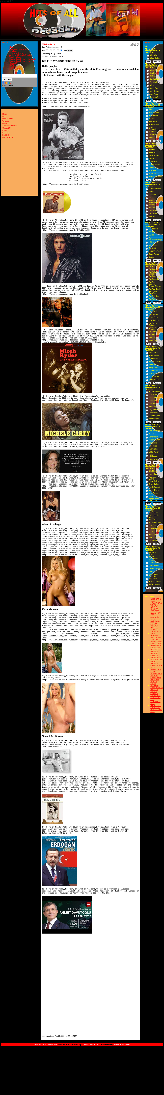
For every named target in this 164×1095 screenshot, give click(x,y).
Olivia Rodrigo (155, 58)
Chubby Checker (155, 286)
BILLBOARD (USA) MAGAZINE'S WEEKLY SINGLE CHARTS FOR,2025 (156, 605)
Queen (151, 257)
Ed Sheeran (154, 76)
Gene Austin (153, 437)
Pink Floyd (152, 232)
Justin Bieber (154, 91)
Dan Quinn (153, 562)
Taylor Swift (154, 97)
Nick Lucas (153, 446)
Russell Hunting (154, 581)
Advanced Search (9, 126)
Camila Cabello (155, 79)
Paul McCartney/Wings (155, 239)
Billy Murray (153, 471)
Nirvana (152, 149)
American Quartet (152, 478)
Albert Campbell (155, 534)
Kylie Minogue (154, 112)
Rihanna (152, 109)
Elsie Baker (153, 525)
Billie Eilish (154, 55)
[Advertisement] (52, 984)
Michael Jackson (155, 189)
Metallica (152, 158)
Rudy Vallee (153, 449)
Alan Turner (153, 519)
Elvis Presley (153, 311)
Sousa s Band (154, 565)
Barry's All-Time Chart (18, 49)
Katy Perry (153, 73)
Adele (152, 85)
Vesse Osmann (154, 584)
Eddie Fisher (153, 340)
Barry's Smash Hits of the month (22, 59)
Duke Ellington (154, 416)
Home (11, 47)
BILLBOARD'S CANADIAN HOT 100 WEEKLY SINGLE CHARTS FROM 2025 (156, 651)
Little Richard (153, 320)
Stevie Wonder (154, 254)
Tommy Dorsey (154, 370)
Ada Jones (153, 500)
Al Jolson (152, 434)
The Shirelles (153, 296)
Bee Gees (152, 248)
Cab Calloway (154, 401)
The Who (152, 293)
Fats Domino (153, 314)
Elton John (152, 245)
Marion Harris (154, 490)
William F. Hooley (155, 568)
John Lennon (153, 242)
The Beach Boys (155, 279)
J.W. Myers (153, 578)
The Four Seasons (152, 283)
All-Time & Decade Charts (20, 55)
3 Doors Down (154, 124)
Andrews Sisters (155, 361)
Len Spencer (153, 512)
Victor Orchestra (155, 522)
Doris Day (152, 364)
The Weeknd (154, 82)
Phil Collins (153, 214)
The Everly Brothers (153, 324)
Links (4, 123)
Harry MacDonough (154, 497)
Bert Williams (153, 528)
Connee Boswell (155, 398)
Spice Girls (153, 161)
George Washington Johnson (153, 558)
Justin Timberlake (153, 128)
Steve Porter (153, 571)
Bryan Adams (154, 174)
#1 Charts (13, 51)
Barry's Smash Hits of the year (21, 61)
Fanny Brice (153, 459)
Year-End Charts (16, 53)
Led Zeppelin (153, 229)
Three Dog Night (155, 251)
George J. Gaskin (152, 553)
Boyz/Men (152, 171)
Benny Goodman (155, 392)
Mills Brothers (154, 373)
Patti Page (152, 337)
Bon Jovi (152, 217)
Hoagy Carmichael (153, 456)
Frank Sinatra (154, 355)
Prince (151, 192)
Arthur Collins (154, 481)
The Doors (153, 299)
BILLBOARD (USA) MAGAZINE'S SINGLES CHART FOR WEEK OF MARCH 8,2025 (156, 676)
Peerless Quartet (155, 531)
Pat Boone (153, 331)
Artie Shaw (153, 395)
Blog (4, 116)
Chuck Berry (153, 317)
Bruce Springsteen (153, 201)
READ (12, 65)
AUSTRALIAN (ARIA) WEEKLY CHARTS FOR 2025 (156, 663)
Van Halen (152, 205)
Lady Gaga (154, 94)
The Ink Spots (154, 419)
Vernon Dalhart (154, 440)
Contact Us (13, 63)
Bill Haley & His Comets (154, 328)
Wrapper (5, 121)
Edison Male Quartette (153, 575)
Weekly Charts (15, 57)
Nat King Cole (154, 334)
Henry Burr (153, 474)
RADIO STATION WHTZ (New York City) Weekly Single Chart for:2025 (156, 638)
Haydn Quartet (154, 487)
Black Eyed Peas (155, 134)
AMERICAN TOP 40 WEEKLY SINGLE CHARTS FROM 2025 (155, 626)
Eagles (151, 235)
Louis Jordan (154, 377)
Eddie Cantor (153, 452)
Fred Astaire (153, 404)
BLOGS (12, 67)
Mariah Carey (154, 155)
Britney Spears (154, 164)
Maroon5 (152, 118)
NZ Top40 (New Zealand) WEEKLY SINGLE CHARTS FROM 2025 (156, 691)
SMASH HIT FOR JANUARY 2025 (155, 616)
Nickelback (153, 121)
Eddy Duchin (153, 413)
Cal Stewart (153, 540)
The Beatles (153, 269)
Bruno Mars (154, 88)
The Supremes (154, 276)
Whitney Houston (155, 177)
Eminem (152, 137)
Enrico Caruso (154, 537)
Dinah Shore (153, 380)
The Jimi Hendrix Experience (155, 290)
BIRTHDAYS (14, 69)
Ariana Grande (155, 70)
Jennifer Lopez (154, 131)
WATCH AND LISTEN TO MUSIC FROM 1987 (156, 709)
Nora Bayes (153, 493)
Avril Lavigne (153, 115)
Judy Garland (154, 407)
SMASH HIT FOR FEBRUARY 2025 (155, 701)
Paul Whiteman (154, 431)
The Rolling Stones (153, 273)
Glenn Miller (153, 358)
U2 (150, 198)
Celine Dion (153, 167)
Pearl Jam (152, 152)
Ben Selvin (153, 443)
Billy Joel (152, 208)
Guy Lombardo (154, 410)
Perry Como (153, 367)
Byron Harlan (153, 484)
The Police (153, 211)
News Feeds (7, 119)
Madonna (152, 195)
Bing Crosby (153, 352)
